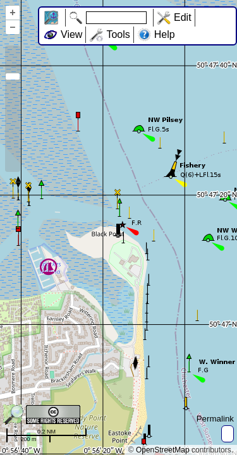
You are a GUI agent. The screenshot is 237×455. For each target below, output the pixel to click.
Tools (118, 34)
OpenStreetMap (163, 450)
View (71, 34)
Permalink (215, 418)
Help (164, 34)
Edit (182, 17)
